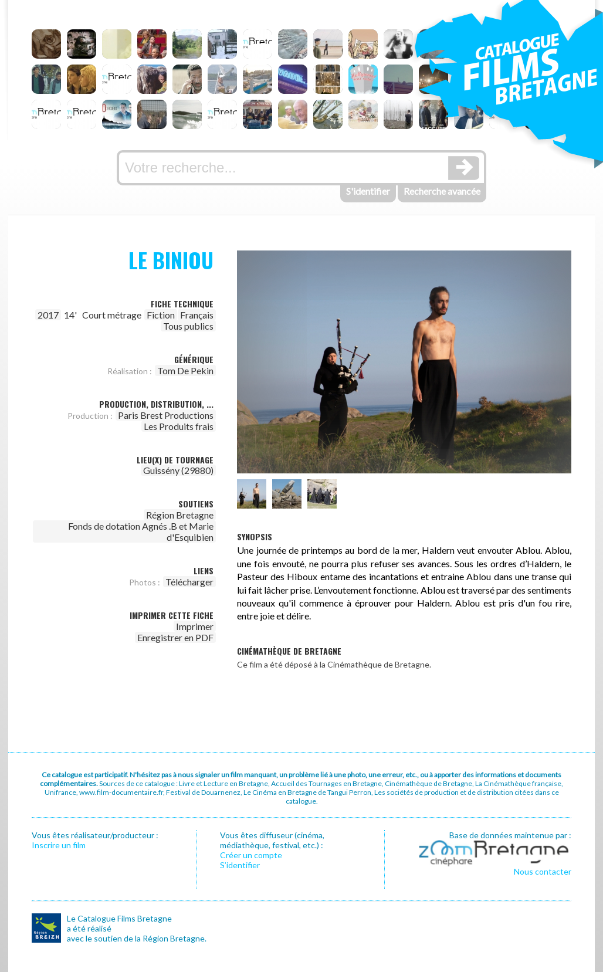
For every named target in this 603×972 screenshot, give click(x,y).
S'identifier (368, 191)
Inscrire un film (59, 845)
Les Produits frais (179, 426)
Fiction (161, 314)
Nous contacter (542, 871)
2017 (48, 314)
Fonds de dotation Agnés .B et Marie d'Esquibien (141, 531)
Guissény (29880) (178, 470)
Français (197, 314)
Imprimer (195, 626)
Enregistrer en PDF (175, 637)
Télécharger (189, 581)
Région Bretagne (180, 514)
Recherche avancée (442, 191)
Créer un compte (251, 855)
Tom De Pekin (185, 370)
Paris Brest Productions (166, 415)
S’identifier (240, 865)
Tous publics (188, 325)
